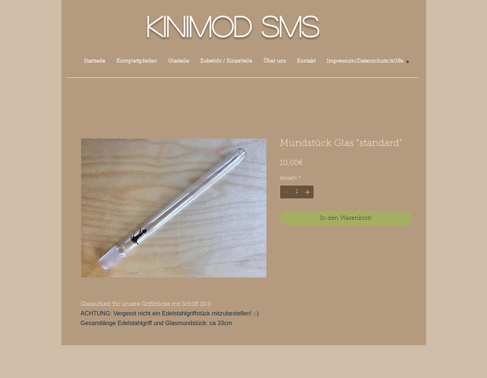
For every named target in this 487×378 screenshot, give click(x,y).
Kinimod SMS (232, 26)
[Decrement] (285, 191)
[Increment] (308, 191)
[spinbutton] (297, 191)
